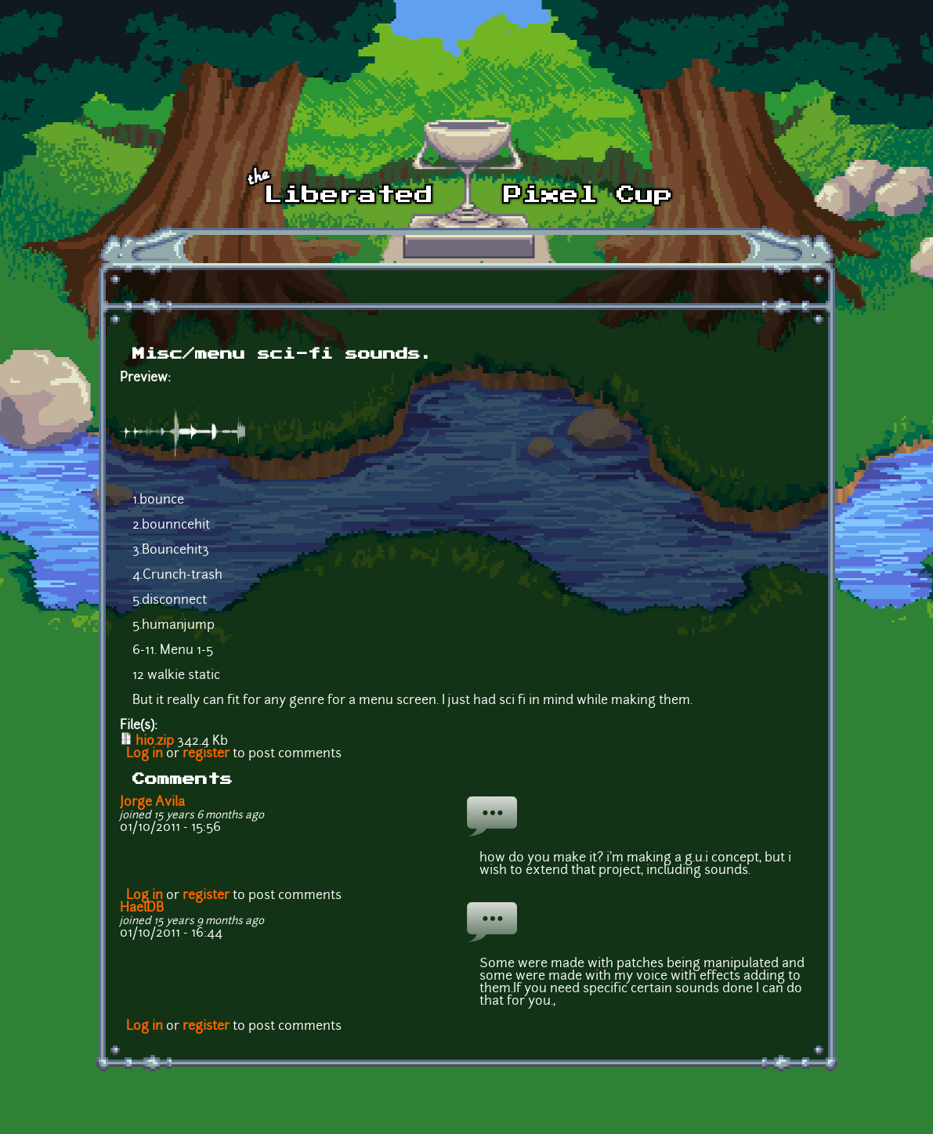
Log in (144, 754)
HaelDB (142, 908)
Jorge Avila (152, 802)
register (206, 754)
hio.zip (155, 741)
